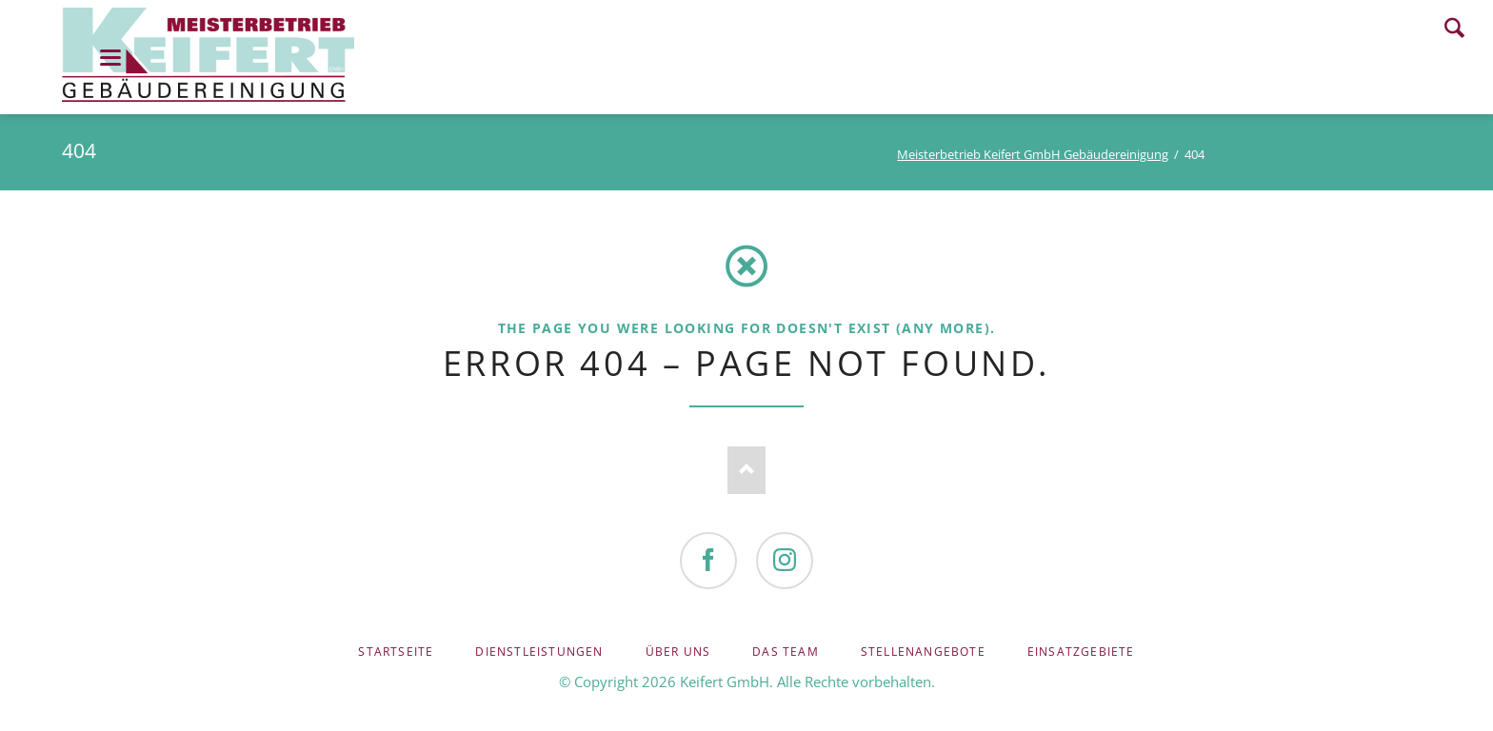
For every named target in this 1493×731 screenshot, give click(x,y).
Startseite (395, 651)
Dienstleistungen (539, 651)
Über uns (678, 651)
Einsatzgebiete (1081, 651)
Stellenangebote (923, 651)
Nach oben (746, 470)
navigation (110, 57)
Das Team (785, 651)
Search (1454, 27)
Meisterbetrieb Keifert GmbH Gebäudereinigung (1032, 154)
